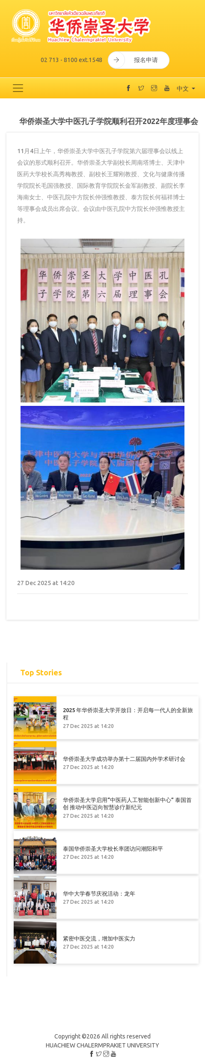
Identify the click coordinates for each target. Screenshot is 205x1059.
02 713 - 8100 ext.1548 (71, 59)
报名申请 (133, 59)
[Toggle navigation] (18, 88)
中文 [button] (183, 88)
